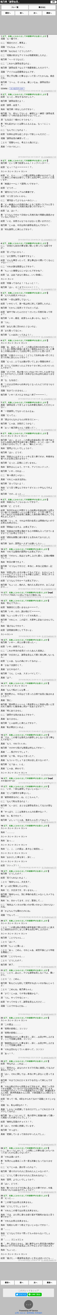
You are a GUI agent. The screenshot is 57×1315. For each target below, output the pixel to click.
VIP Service (33, 1311)
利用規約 (38, 1313)
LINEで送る (35, 1294)
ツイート (22, 1294)
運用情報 (30, 1313)
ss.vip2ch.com (17, 88)
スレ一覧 (14, 7)
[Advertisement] (28, 24)
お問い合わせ (20, 1313)
